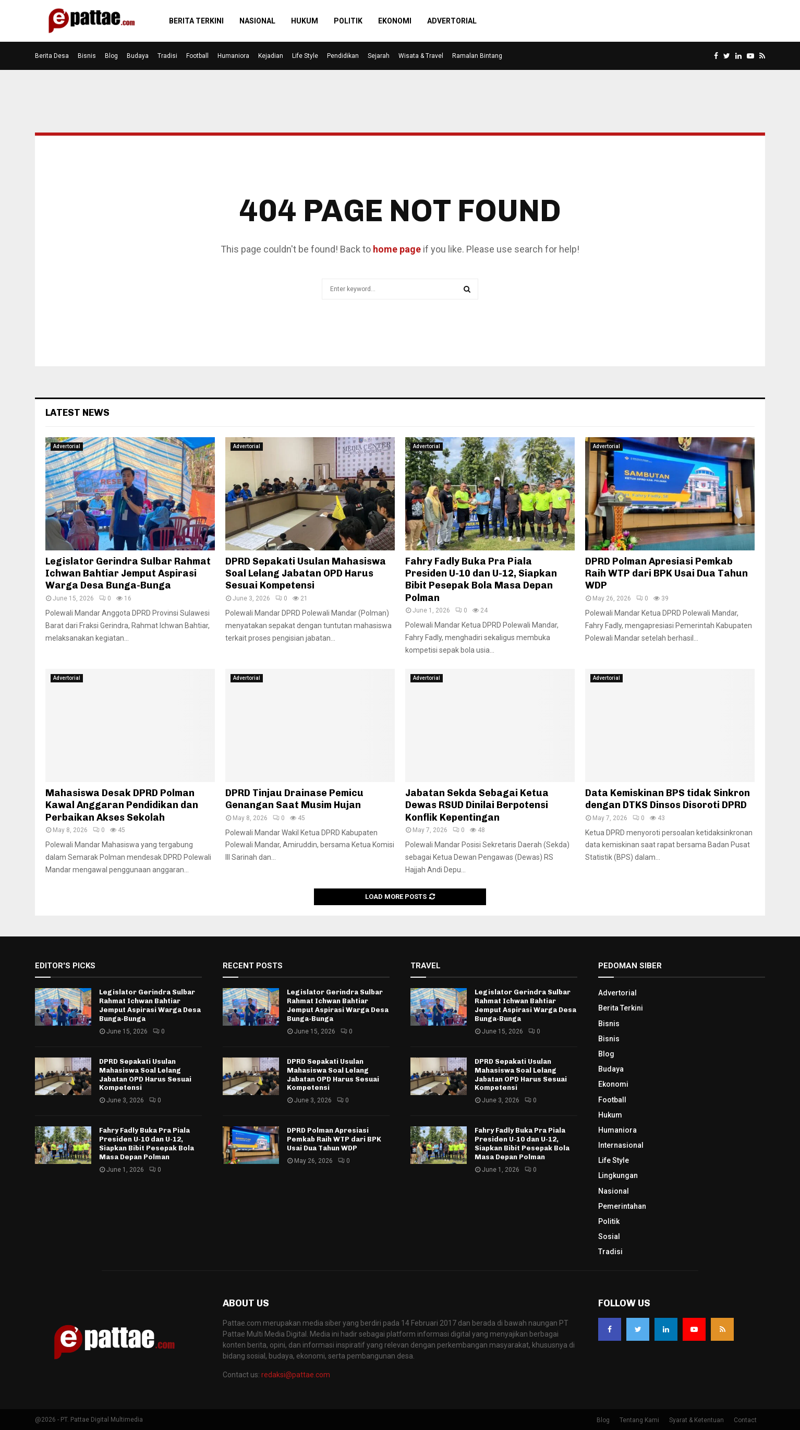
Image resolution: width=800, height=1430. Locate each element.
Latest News (77, 412)
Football (197, 55)
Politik (348, 21)
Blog (111, 55)
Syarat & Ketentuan (696, 1420)
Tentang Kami (639, 1420)
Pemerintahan (622, 1206)
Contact (745, 1420)
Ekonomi (394, 21)
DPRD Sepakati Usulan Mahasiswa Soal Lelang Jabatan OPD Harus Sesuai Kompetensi (305, 574)
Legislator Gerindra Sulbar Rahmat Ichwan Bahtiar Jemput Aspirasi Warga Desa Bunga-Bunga (128, 574)
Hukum (304, 21)
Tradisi (167, 55)
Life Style (305, 55)
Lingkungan (618, 1175)
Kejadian (270, 55)
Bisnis (87, 55)
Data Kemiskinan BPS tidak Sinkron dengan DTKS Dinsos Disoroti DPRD (667, 799)
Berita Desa (52, 55)
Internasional (621, 1145)
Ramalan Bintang (477, 55)
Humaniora (233, 55)
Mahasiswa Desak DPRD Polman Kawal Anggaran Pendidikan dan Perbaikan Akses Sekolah (121, 805)
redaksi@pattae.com (295, 1375)
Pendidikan (343, 55)
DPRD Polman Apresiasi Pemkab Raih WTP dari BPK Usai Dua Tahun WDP (666, 574)
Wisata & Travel (420, 55)
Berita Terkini (196, 21)
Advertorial (452, 21)
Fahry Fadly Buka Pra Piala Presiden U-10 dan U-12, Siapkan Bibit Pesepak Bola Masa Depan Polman (481, 580)
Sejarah (379, 55)
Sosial (609, 1236)
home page (397, 249)
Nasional (257, 21)
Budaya (138, 55)
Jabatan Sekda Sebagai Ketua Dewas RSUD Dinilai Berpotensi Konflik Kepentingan (477, 805)
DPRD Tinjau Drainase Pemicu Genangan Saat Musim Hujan (294, 799)
